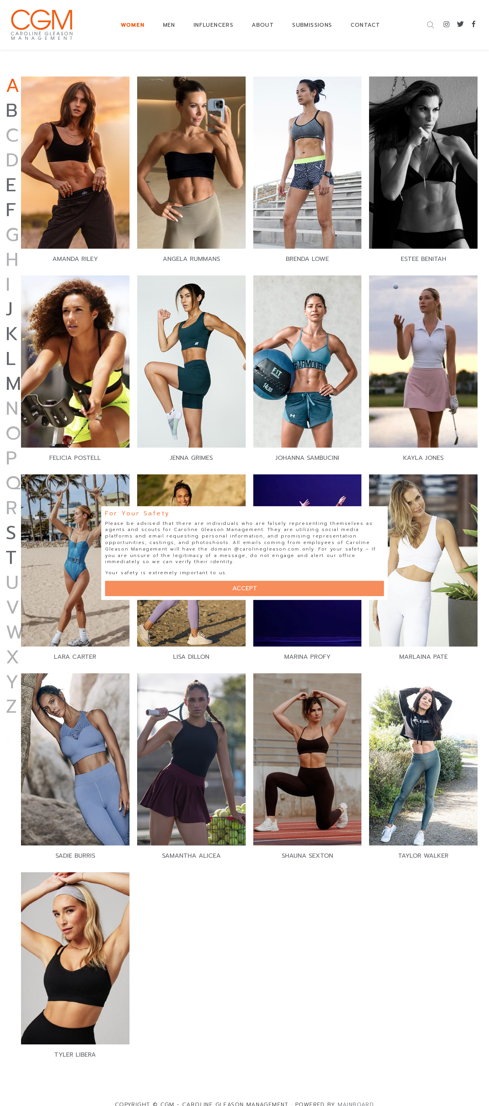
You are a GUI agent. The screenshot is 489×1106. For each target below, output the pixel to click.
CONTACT (366, 25)
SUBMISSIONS (312, 25)
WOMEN (133, 25)
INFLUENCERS (213, 25)
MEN (169, 25)
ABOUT (263, 25)
